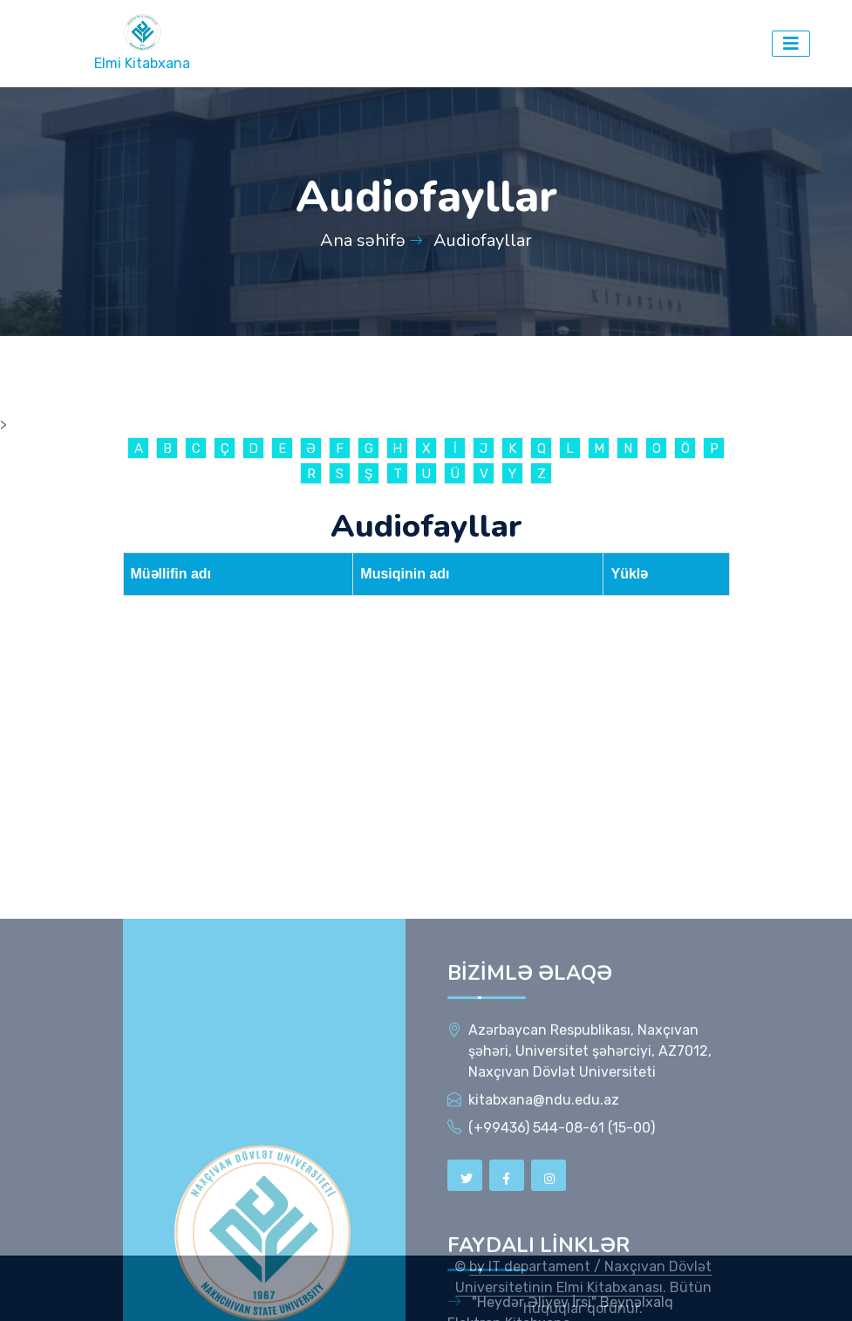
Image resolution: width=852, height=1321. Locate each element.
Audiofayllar (482, 240)
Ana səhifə (363, 240)
